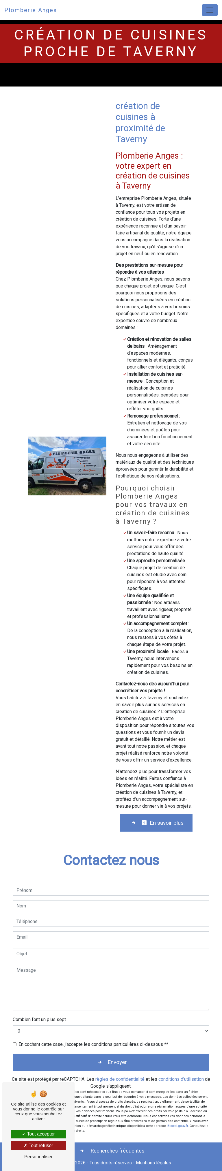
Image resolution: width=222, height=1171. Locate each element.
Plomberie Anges (30, 10)
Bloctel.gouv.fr (177, 1126)
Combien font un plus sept (39, 1019)
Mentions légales (153, 1163)
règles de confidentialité (120, 1079)
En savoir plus (162, 822)
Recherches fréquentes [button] (117, 1151)
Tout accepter (38, 1133)
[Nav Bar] (210, 10)
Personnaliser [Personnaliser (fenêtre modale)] (38, 1156)
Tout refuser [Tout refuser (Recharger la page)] (38, 1145)
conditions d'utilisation (181, 1079)
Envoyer (117, 1062)
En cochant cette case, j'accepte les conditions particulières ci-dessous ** (93, 1044)
